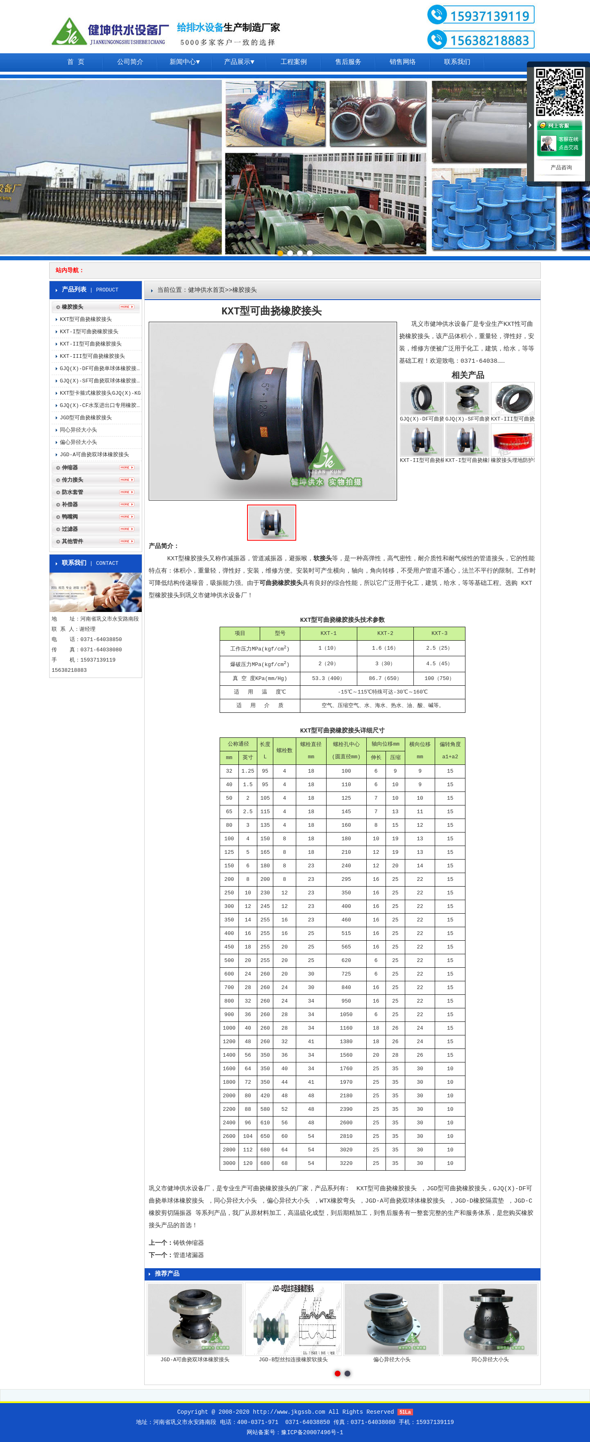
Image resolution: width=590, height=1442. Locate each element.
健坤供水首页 (206, 290)
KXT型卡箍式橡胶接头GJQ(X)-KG (100, 393)
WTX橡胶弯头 (337, 1201)
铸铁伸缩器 (188, 1243)
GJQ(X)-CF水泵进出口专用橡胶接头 (101, 406)
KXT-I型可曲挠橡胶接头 (89, 332)
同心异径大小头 (235, 1201)
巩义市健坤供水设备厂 (179, 1188)
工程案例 (294, 62)
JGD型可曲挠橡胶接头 (457, 1188)
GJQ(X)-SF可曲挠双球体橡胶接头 (101, 381)
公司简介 (130, 62)
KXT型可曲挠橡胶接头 (386, 1188)
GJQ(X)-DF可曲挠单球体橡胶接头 (101, 369)
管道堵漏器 (188, 1255)
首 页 (75, 62)
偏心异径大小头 (288, 1201)
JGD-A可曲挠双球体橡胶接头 (405, 1201)
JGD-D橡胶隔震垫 (479, 1201)
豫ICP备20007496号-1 (312, 1432)
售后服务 (348, 62)
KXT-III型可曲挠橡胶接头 (92, 356)
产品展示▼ (239, 62)
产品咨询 (561, 168)
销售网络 (403, 62)
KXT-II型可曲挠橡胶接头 (91, 344)
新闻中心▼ (185, 62)
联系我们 (457, 62)
